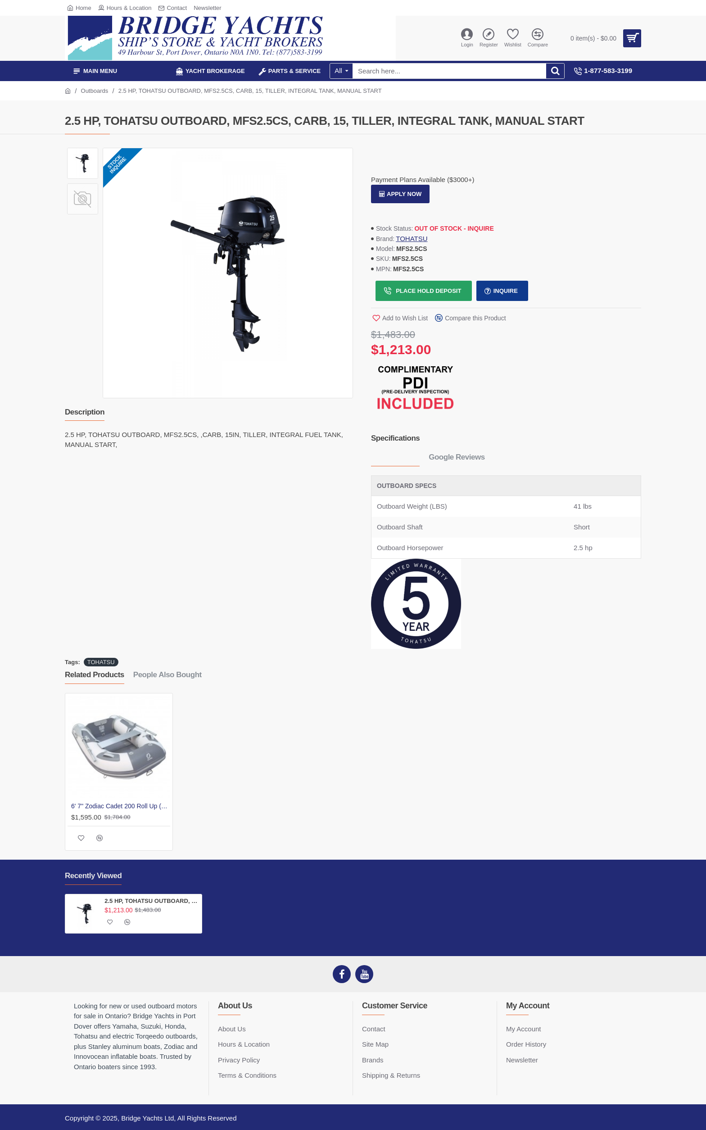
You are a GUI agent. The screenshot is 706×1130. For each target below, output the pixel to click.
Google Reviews (456, 457)
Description (84, 412)
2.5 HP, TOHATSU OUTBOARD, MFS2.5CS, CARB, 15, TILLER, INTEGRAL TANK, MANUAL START (151, 901)
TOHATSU (411, 238)
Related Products (94, 674)
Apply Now (404, 194)
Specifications (395, 438)
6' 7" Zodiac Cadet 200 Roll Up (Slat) (120, 806)
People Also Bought (167, 674)
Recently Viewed (93, 875)
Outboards (95, 90)
